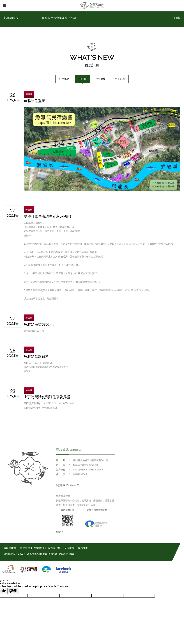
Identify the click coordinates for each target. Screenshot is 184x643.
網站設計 (63, 554)
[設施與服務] (54, 548)
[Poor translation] (13, 591)
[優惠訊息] (25, 548)
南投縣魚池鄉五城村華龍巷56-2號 (90, 471)
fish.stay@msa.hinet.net (85, 476)
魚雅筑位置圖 (34, 101)
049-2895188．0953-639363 (87, 480)
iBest (71, 554)
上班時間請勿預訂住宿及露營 (47, 397)
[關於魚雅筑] (11, 548)
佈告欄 (82, 78)
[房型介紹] (38, 548)
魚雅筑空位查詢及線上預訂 (73, 17)
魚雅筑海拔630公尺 (39, 324)
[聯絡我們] (83, 548)
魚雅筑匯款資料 (36, 356)
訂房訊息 (64, 78)
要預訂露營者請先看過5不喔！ (48, 216)
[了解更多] (15, 17)
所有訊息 (120, 78)
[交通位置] (69, 548)
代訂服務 (100, 78)
